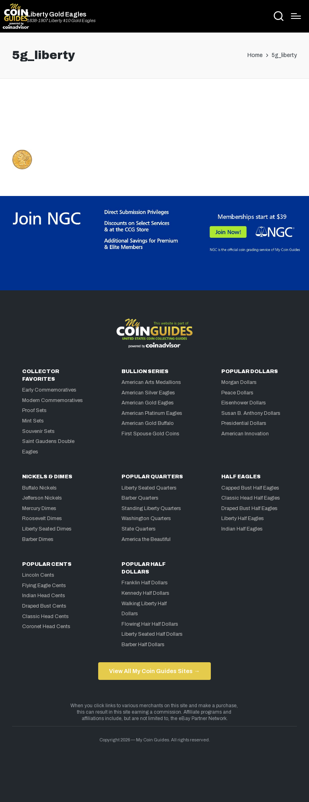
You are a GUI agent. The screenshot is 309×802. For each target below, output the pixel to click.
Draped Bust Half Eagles (249, 508)
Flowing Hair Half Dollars (150, 624)
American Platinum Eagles (152, 413)
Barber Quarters (140, 498)
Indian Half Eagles (242, 529)
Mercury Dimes (39, 508)
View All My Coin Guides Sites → (154, 671)
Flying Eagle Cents (44, 585)
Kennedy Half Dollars (145, 593)
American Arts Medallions (151, 382)
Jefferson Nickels (42, 498)
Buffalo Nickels (39, 488)
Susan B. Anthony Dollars (250, 413)
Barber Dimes (38, 539)
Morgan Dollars (239, 382)
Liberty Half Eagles (242, 518)
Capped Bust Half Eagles (250, 488)
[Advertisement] (154, 117)
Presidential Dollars (243, 423)
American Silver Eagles (148, 393)
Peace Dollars (237, 393)
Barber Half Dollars (143, 644)
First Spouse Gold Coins (150, 434)
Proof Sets (34, 410)
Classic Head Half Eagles (250, 498)
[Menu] (296, 16)
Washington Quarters (146, 518)
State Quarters (139, 529)
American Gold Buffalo (148, 423)
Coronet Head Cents (46, 626)
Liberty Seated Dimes (47, 529)
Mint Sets (33, 421)
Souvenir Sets (38, 431)
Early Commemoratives (49, 390)
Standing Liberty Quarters (151, 508)
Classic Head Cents (45, 616)
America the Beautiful (146, 539)
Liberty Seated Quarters (149, 488)
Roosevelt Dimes (42, 518)
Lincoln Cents (38, 575)
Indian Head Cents (43, 595)
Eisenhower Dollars (243, 403)
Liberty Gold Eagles (57, 14)
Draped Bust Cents (44, 606)
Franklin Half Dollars (145, 583)
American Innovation (245, 434)
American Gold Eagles (148, 403)
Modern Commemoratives (52, 400)
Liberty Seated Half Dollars (152, 634)
